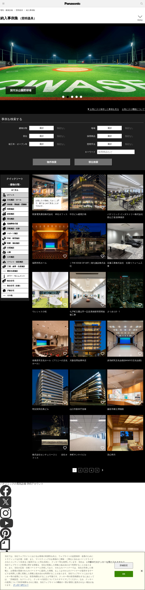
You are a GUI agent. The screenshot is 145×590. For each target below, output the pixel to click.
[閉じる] (141, 571)
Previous (9, 63)
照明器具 (19, 10)
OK (123, 574)
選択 (42, 128)
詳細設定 (124, 565)
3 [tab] (72, 97)
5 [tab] (81, 97)
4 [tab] (76, 97)
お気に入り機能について (133, 109)
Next (136, 63)
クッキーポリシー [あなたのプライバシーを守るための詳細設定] (21, 585)
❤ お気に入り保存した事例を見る (103, 109)
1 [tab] (63, 97)
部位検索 (93, 162)
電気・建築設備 (6, 10)
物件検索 (51, 162)
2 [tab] (68, 97)
